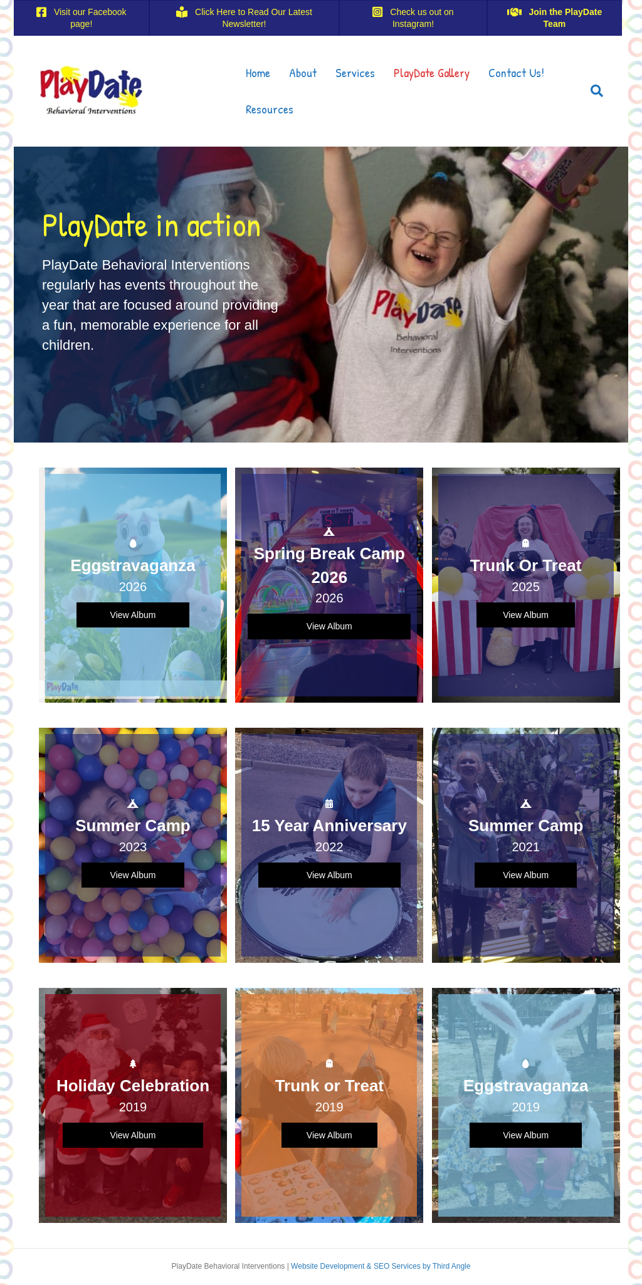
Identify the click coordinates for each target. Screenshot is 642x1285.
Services (355, 72)
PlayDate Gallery (432, 72)
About (303, 72)
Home (258, 72)
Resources (269, 108)
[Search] (592, 90)
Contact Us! (516, 72)
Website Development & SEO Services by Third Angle (380, 1266)
